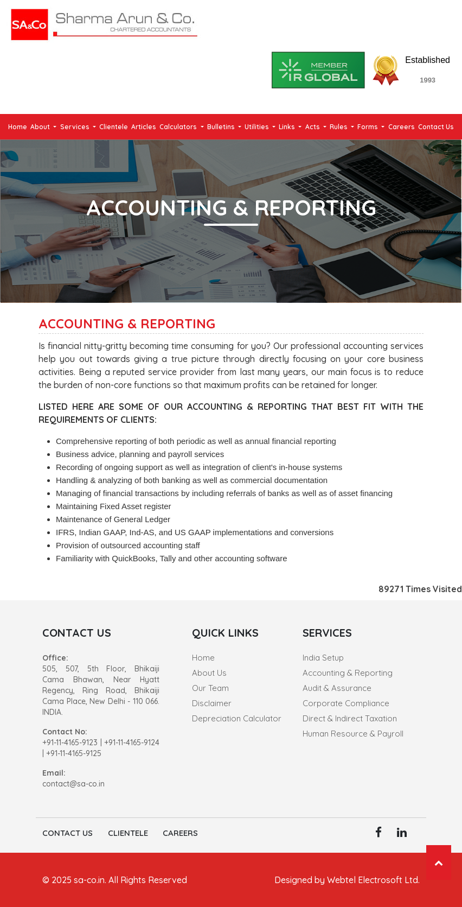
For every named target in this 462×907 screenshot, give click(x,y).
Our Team (210, 688)
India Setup (323, 657)
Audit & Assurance (337, 688)
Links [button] (288, 127)
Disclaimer (212, 703)
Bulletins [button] (221, 127)
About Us (209, 673)
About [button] (41, 127)
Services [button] (75, 127)
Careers (401, 127)
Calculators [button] (178, 127)
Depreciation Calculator (236, 718)
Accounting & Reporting (348, 673)
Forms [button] (368, 127)
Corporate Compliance (346, 703)
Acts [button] (313, 127)
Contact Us (436, 127)
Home (17, 127)
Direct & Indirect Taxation (350, 718)
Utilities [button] (258, 127)
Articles (143, 127)
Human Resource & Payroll (353, 733)
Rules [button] (339, 127)
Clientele (113, 127)
